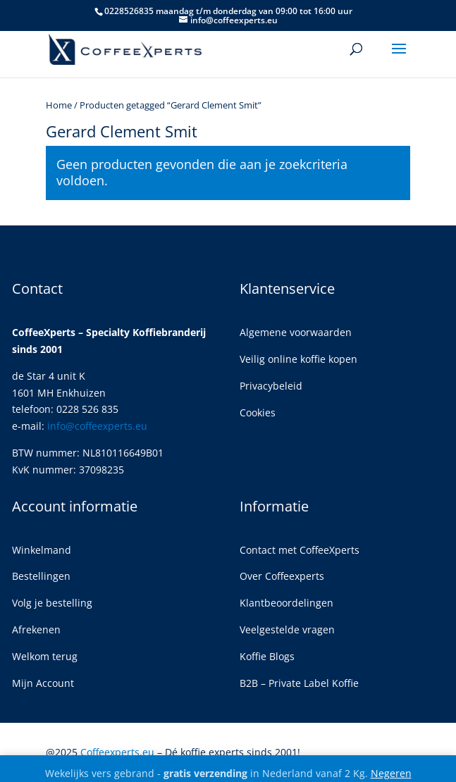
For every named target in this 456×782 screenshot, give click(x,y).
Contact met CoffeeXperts (299, 550)
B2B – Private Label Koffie (299, 683)
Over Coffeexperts (282, 576)
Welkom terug (45, 656)
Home (59, 105)
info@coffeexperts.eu (97, 426)
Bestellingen (41, 576)
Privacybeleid (271, 385)
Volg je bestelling (52, 602)
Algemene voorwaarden (296, 332)
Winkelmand (41, 550)
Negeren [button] (391, 773)
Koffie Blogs (267, 656)
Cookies (258, 412)
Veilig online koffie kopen (298, 359)
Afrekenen (36, 629)
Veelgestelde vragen (287, 629)
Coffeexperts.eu (117, 752)
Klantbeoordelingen (286, 602)
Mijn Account (43, 683)
